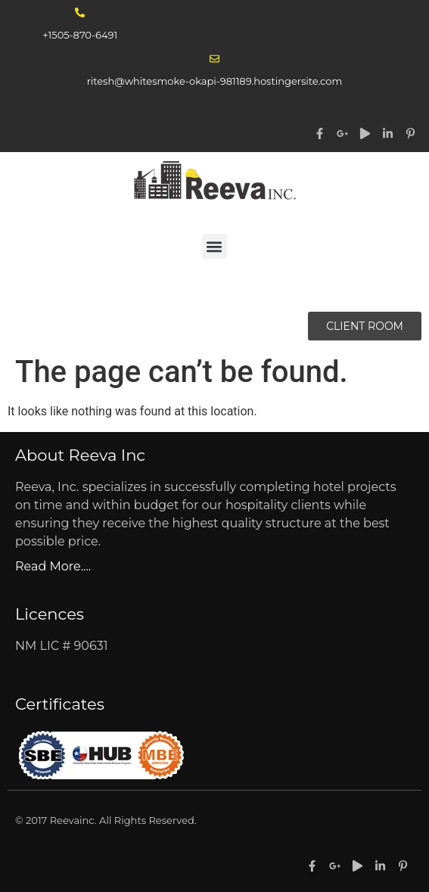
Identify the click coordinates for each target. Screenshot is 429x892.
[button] (214, 246)
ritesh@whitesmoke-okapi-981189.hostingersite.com (215, 81)
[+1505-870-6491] (80, 12)
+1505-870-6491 (79, 35)
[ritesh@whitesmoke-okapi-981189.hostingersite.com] (214, 59)
